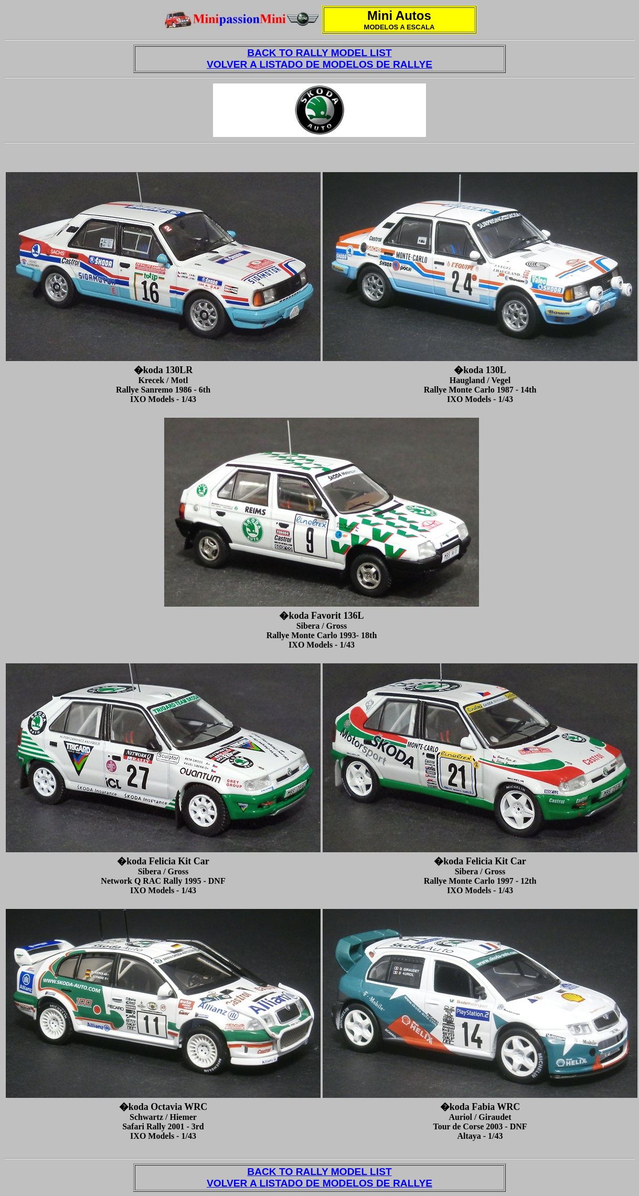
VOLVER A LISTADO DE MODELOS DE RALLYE (319, 64)
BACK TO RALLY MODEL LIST (319, 52)
